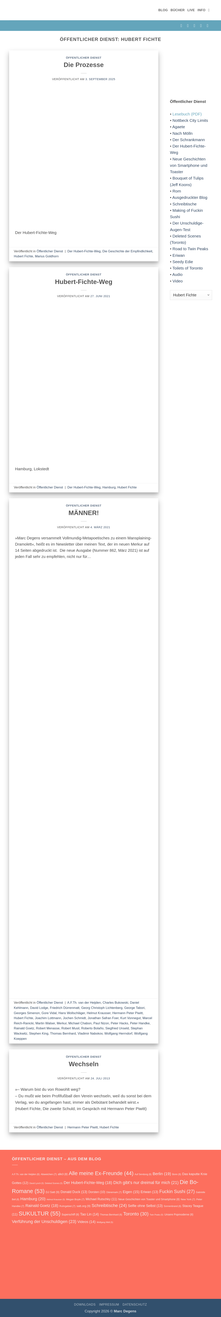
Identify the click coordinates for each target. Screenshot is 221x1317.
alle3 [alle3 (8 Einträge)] (62, 1174)
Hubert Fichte (23, 256)
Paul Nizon (101, 1023)
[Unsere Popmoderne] (41, 1265)
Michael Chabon (80, 1023)
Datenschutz (135, 1304)
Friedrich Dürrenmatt (64, 1008)
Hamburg (109, 487)
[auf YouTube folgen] (209, 25)
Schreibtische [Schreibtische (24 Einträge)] (109, 1205)
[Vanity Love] (96, 1268)
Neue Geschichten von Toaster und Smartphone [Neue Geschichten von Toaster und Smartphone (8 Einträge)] (149, 1199)
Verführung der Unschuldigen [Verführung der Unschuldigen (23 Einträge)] (44, 1221)
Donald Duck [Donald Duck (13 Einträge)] (74, 1192)
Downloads (85, 1304)
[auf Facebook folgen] (182, 25)
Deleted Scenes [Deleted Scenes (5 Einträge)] (53, 1183)
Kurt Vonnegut (130, 1018)
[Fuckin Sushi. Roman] (69, 1266)
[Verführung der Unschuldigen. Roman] (179, 1266)
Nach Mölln (182, 133)
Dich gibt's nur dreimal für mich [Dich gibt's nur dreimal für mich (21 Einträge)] (146, 1182)
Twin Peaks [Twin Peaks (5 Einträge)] (156, 1215)
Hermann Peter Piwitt (127, 1013)
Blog (163, 10)
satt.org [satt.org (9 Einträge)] (83, 1206)
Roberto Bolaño (92, 1028)
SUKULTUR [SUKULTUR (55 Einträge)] (40, 1213)
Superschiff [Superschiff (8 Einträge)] (70, 1214)
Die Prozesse (84, 64)
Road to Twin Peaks (190, 249)
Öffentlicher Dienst (84, 57)
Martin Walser (45, 1023)
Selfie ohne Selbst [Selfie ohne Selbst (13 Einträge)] (145, 1206)
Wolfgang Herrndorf (118, 1033)
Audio (177, 274)
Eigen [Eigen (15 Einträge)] (131, 1192)
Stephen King (38, 1033)
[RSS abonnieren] (202, 25)
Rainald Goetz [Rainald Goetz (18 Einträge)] (41, 1205)
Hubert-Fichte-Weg (83, 281)
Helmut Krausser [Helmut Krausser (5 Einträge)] (56, 1199)
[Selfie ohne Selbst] (152, 1266)
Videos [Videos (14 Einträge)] (87, 1222)
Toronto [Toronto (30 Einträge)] (135, 1213)
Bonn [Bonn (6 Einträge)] (176, 1174)
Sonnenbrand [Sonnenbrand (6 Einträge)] (172, 1206)
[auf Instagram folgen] (189, 25)
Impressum (109, 1304)
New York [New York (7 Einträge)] (188, 1199)
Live (191, 10)
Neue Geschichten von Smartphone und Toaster (188, 165)
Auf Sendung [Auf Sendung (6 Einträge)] (143, 1174)
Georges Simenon (27, 1013)
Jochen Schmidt (74, 1018)
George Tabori (134, 1008)
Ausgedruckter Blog (189, 197)
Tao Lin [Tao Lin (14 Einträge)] (89, 1214)
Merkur (62, 1023)
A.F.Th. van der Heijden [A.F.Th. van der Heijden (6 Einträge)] (26, 1174)
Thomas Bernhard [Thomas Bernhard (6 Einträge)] (111, 1214)
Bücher (178, 10)
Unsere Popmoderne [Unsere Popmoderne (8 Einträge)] (178, 1214)
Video (177, 281)
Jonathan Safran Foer (103, 1018)
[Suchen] (210, 10)
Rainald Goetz (24, 1028)
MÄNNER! (83, 512)
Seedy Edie (182, 261)
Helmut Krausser (99, 1013)
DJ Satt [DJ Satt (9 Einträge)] (52, 1192)
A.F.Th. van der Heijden (84, 1002)
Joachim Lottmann (48, 1018)
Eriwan (178, 255)
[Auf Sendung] (14, 1266)
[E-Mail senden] (196, 25)
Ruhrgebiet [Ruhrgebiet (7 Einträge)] (67, 1206)
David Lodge (39, 1008)
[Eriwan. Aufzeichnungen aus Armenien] (124, 1265)
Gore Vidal (49, 1013)
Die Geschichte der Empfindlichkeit (127, 251)
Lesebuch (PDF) (187, 114)
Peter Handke (140, 1023)
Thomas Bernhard (63, 1033)
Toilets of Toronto (187, 268)
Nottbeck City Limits (190, 120)
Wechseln (84, 1064)
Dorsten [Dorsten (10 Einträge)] (96, 1192)
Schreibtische (184, 204)
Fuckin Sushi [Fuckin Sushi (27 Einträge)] (177, 1191)
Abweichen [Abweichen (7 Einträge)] (49, 1174)
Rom (176, 191)
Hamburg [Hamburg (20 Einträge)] (32, 1199)
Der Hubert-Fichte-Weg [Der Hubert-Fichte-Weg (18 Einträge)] (88, 1183)
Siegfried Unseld (117, 1028)
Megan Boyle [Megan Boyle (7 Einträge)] (75, 1199)
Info (202, 10)
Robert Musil (70, 1028)
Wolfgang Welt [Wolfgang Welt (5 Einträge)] (105, 1222)
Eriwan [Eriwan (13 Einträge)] (149, 1192)
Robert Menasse (48, 1028)
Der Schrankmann (188, 139)
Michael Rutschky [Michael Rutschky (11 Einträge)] (101, 1199)
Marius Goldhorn (47, 256)
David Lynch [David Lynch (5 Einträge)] (36, 1183)
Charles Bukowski (115, 1002)
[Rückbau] (207, 1264)
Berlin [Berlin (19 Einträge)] (162, 1173)
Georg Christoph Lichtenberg (101, 1008)
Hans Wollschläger (71, 1013)
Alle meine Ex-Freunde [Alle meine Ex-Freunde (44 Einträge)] (101, 1173)
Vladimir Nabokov (90, 1033)
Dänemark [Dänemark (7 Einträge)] (114, 1192)
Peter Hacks (119, 1023)
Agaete (178, 127)
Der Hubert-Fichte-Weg (84, 251)
